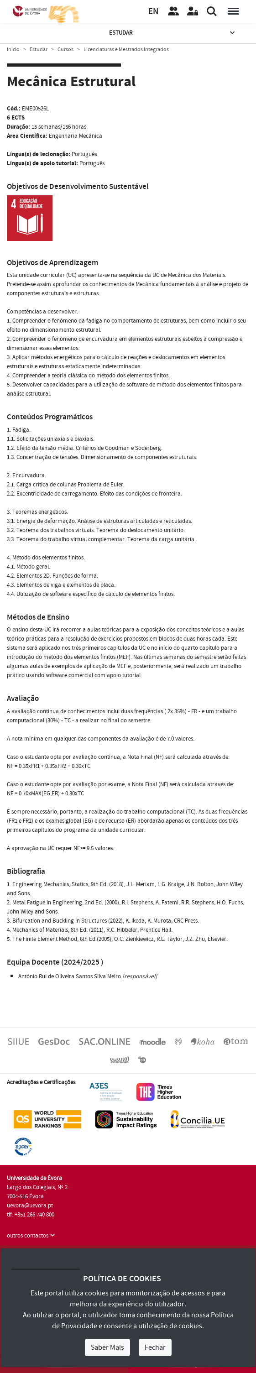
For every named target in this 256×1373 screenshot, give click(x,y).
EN (153, 11)
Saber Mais (107, 1347)
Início (13, 49)
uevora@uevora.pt (30, 1205)
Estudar (172, 33)
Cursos (65, 49)
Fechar (155, 1347)
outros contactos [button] (31, 1236)
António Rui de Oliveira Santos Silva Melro (69, 976)
